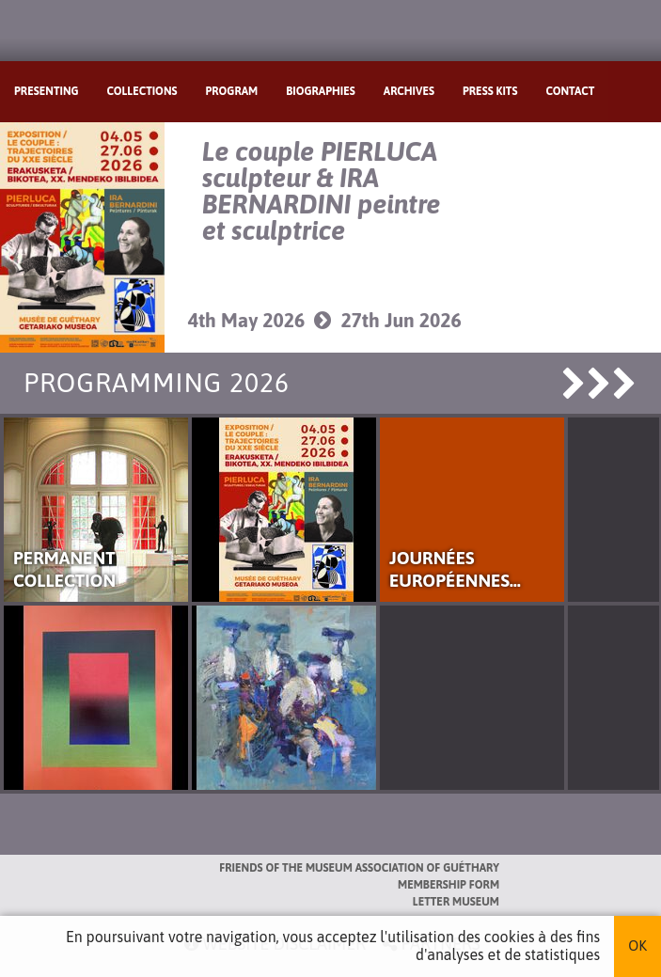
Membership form (448, 884)
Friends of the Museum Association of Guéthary (359, 868)
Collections (142, 91)
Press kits (490, 91)
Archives (409, 91)
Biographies (320, 91)
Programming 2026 (157, 383)
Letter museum (456, 901)
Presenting (46, 91)
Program (232, 91)
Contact (569, 91)
